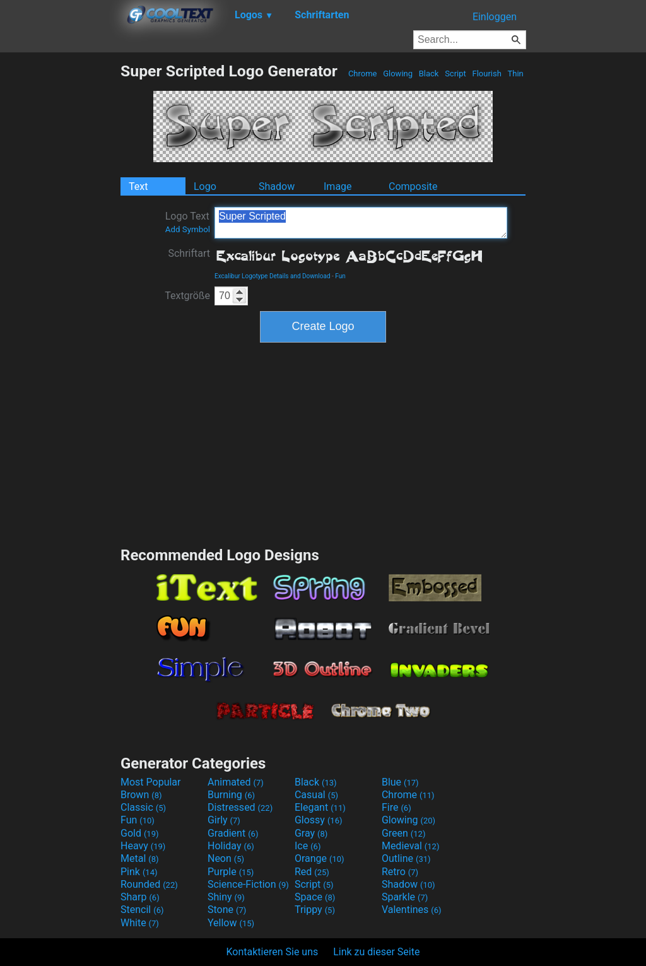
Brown (141, 795)
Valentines (412, 910)
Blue (400, 782)
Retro (400, 872)
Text (138, 186)
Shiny (226, 897)
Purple (231, 872)
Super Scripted (360, 223)
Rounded (149, 884)
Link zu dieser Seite (376, 952)
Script (455, 73)
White (139, 923)
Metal (139, 858)
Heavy (142, 846)
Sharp (140, 897)
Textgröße (187, 296)
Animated (236, 782)
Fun (340, 276)
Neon (226, 858)
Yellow (231, 923)
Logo (205, 186)
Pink (139, 872)
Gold (139, 833)
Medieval (411, 846)
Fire (396, 807)
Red (312, 872)
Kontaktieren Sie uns (272, 952)
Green (404, 833)
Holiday (231, 846)
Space (315, 897)
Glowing (397, 73)
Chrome (362, 73)
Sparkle (405, 897)
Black (428, 73)
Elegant (320, 807)
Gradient (233, 833)
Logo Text (187, 222)
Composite (413, 186)
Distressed (240, 807)
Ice (307, 846)
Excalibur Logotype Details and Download (272, 276)
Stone (227, 910)
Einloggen (495, 17)
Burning (231, 795)
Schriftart (189, 253)
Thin (515, 73)
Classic (143, 807)
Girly (224, 820)
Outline (406, 858)
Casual (316, 795)
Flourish (486, 73)
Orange (319, 858)
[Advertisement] (59, 251)
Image (338, 186)
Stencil (141, 910)
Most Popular (150, 782)
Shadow (277, 186)
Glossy (319, 820)
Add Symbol (187, 229)
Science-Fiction (248, 884)
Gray (311, 833)
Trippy (315, 910)
